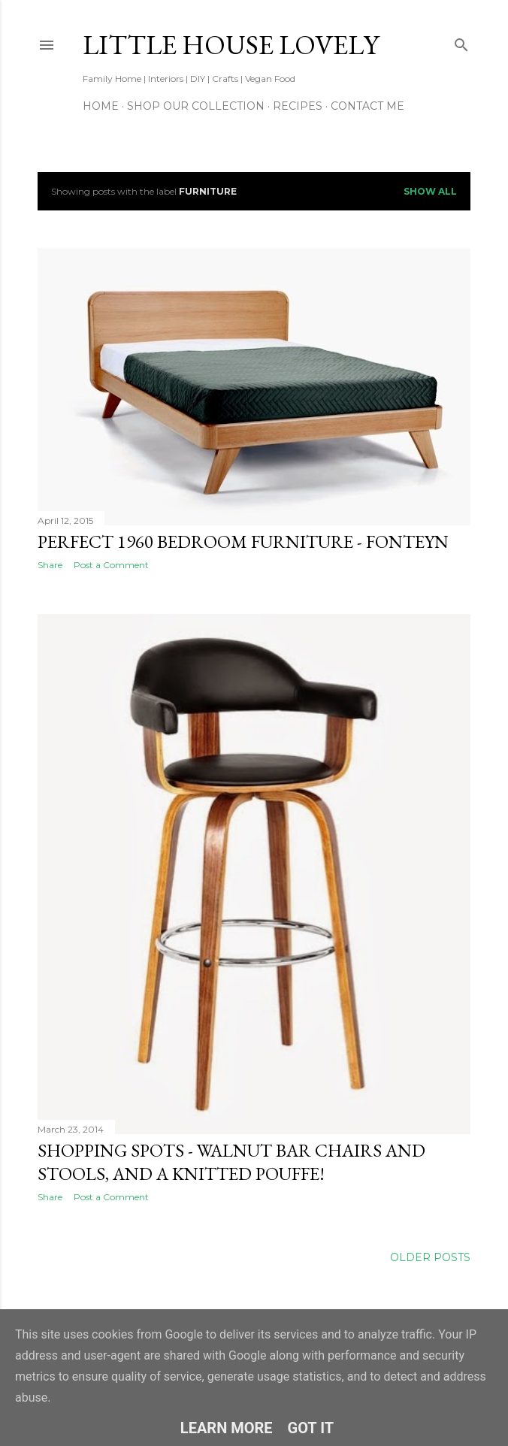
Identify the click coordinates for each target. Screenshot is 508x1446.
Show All (430, 191)
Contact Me (367, 106)
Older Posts (430, 1257)
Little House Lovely (231, 44)
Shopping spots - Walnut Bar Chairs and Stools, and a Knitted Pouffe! (231, 1162)
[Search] (461, 41)
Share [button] (50, 564)
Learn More (226, 1428)
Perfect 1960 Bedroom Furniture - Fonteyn (243, 541)
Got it (311, 1428)
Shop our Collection (196, 106)
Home (101, 106)
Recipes (297, 106)
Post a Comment (111, 564)
